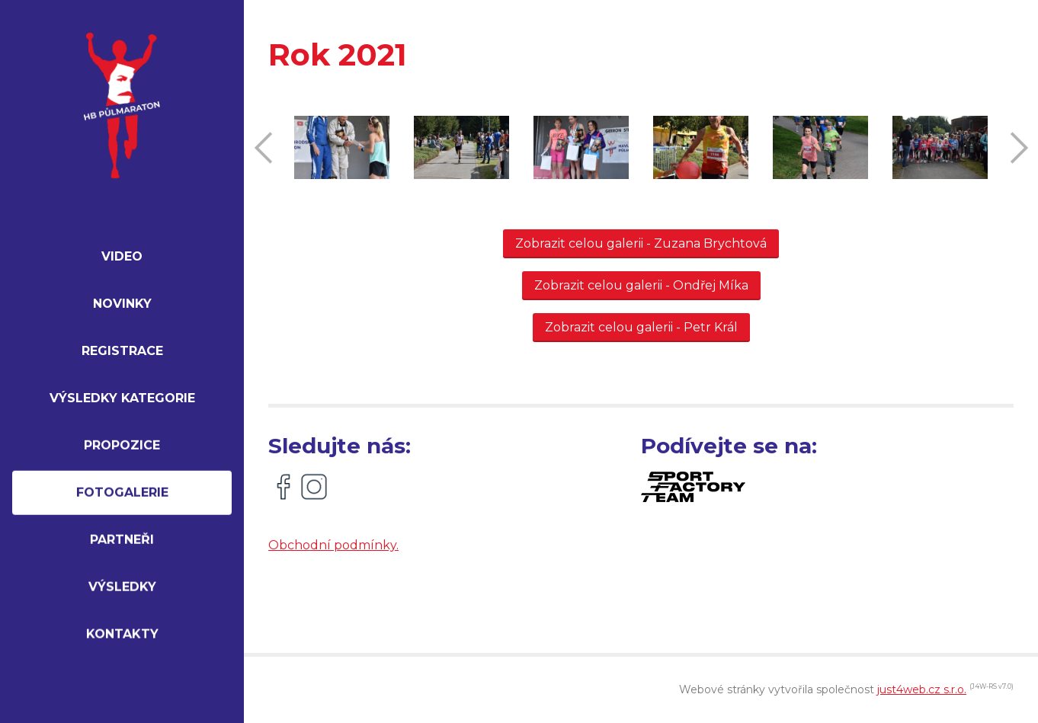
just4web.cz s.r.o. (921, 689)
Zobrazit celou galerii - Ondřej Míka (641, 285)
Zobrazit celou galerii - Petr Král (641, 327)
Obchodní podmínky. (333, 545)
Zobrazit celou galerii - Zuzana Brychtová (641, 243)
